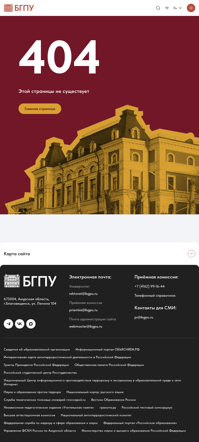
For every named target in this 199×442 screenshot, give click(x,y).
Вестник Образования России (113, 400)
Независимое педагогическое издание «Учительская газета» (49, 407)
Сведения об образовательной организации (37, 349)
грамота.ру (108, 407)
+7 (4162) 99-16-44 (149, 286)
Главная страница (40, 108)
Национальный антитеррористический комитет (96, 415)
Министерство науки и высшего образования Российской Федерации (134, 430)
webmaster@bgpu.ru (85, 326)
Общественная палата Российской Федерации (109, 365)
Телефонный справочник (155, 295)
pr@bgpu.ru (143, 317)
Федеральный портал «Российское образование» (140, 423)
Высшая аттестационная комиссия (29, 415)
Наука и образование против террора (32, 392)
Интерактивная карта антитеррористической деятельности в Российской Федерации (67, 357)
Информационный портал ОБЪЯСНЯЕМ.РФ (108, 349)
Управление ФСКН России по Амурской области (40, 430)
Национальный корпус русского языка (94, 392)
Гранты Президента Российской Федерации (36, 365)
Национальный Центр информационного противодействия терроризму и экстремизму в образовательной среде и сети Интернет (92, 382)
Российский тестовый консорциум (147, 407)
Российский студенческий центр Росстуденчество (40, 372)
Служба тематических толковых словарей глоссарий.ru (45, 400)
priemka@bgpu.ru (83, 310)
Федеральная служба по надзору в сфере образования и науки (51, 423)
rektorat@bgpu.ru (83, 293)
